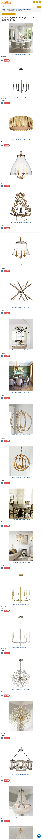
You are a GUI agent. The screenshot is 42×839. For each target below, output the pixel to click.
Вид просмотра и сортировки (9, 13)
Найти (39, 6)
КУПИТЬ (7, 60)
